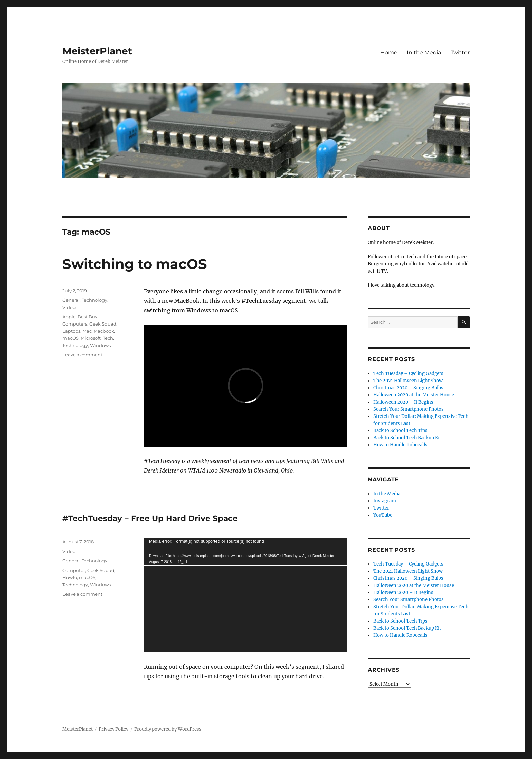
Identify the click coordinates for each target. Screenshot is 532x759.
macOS (70, 338)
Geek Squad (102, 324)
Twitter (460, 52)
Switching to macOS (134, 264)
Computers (74, 324)
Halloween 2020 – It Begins (403, 402)
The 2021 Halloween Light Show (408, 381)
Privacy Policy (113, 729)
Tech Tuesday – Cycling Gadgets (408, 373)
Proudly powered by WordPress (168, 729)
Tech (108, 338)
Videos (69, 307)
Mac (87, 331)
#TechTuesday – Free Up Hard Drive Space (150, 518)
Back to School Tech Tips (400, 430)
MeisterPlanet (97, 51)
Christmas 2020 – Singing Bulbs (408, 388)
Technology (94, 300)
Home (388, 52)
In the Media (424, 52)
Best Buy (87, 316)
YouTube (382, 515)
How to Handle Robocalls (400, 445)
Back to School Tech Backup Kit (407, 438)
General (71, 300)
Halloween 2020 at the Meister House (413, 395)
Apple (69, 316)
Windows (100, 345)
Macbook (104, 331)
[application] (245, 595)
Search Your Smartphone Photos (408, 409)
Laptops (71, 331)
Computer (73, 570)
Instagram (384, 501)
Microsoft (91, 338)
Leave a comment (82, 354)
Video (68, 551)
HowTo (69, 577)
